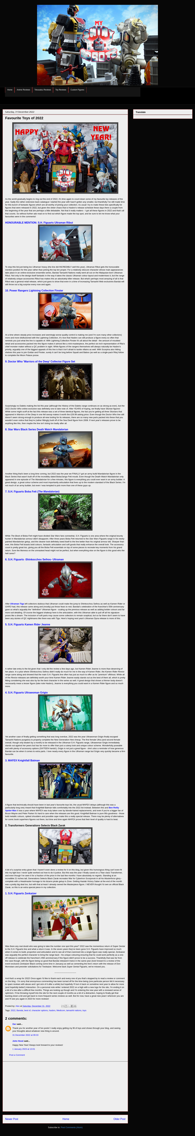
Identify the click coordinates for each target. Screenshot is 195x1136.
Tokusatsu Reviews (42, 90)
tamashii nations (73, 1010)
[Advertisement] (65, 1086)
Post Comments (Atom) (72, 1127)
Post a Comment (17, 1055)
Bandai (20, 1010)
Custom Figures (77, 90)
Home (9, 90)
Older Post (119, 1119)
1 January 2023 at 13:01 (23, 1049)
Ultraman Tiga (17, 604)
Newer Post (11, 1119)
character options (40, 1010)
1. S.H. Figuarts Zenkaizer (21, 893)
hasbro (52, 1010)
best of (27, 1010)
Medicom (61, 1010)
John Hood (17, 1041)
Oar (14, 1024)
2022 (13, 1010)
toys (84, 1010)
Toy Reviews (60, 90)
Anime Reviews (23, 90)
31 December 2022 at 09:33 (25, 1035)
